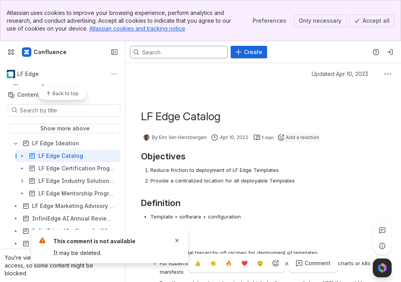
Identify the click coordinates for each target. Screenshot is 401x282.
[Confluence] (44, 52)
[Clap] (213, 263)
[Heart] (244, 263)
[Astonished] (260, 263)
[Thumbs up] (197, 263)
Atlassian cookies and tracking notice (137, 28)
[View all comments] (382, 230)
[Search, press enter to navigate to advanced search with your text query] (179, 52)
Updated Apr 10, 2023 (340, 73)
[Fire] (228, 263)
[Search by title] (69, 110)
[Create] (249, 52)
